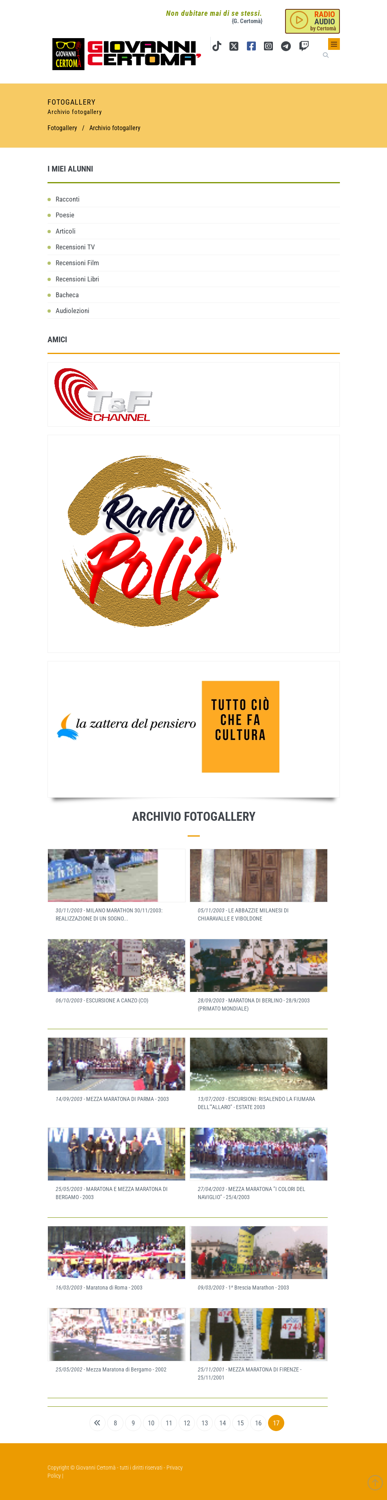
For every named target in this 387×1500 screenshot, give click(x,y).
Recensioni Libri (77, 279)
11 (169, 1423)
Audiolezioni (72, 311)
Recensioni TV (75, 247)
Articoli (66, 231)
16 (258, 1423)
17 (276, 1423)
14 (222, 1423)
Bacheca (67, 295)
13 (204, 1423)
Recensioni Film (77, 263)
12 (187, 1423)
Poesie (65, 215)
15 (240, 1423)
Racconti (68, 199)
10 (151, 1423)
